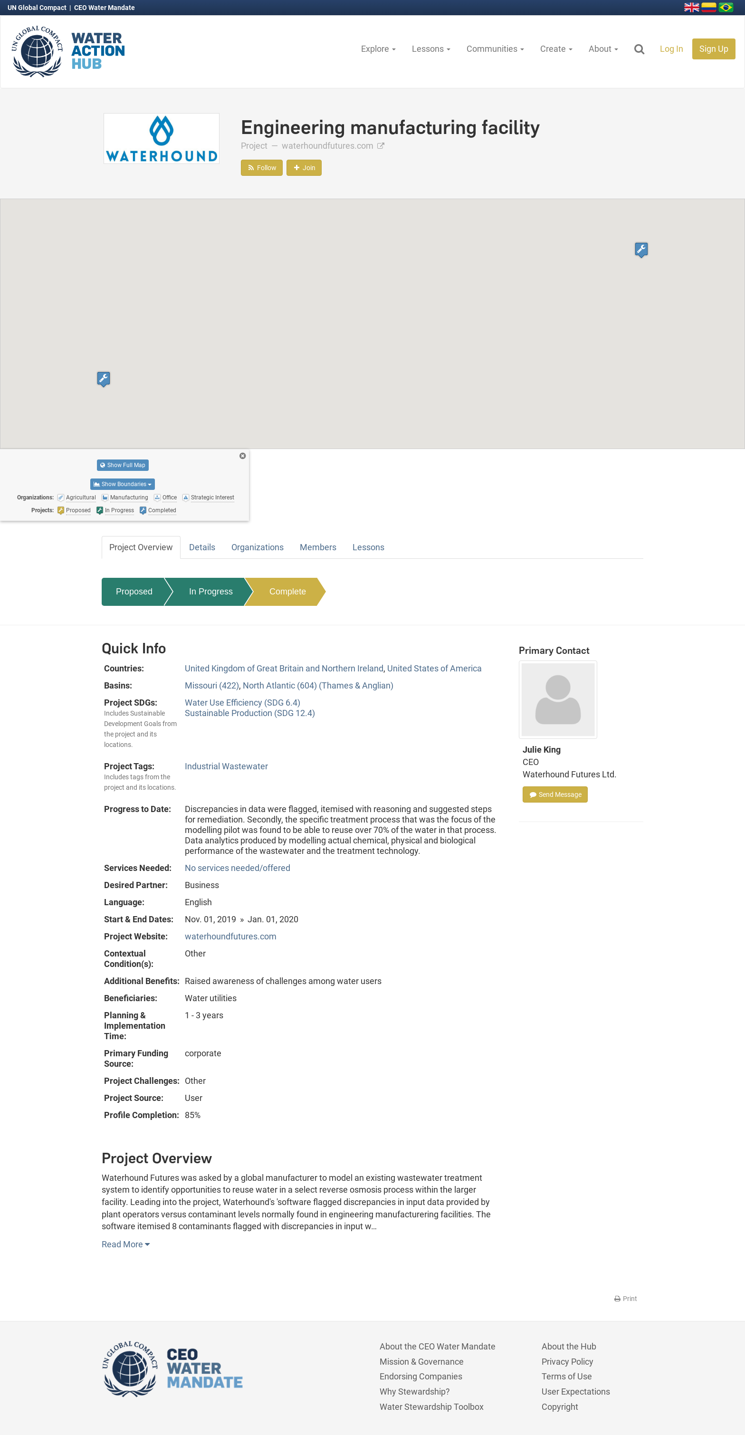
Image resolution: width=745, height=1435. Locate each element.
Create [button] (556, 49)
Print (625, 1298)
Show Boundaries (123, 484)
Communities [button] (495, 49)
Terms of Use (567, 1376)
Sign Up (713, 49)
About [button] (603, 49)
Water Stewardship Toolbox (432, 1407)
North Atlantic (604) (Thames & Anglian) (318, 685)
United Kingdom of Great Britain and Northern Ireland (284, 668)
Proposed (134, 591)
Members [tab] (318, 547)
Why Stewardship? (415, 1392)
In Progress (211, 591)
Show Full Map (122, 465)
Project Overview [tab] (141, 547)
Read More (126, 1244)
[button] (103, 379)
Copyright (560, 1407)
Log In (671, 49)
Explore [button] (378, 49)
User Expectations (576, 1392)
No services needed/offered (237, 868)
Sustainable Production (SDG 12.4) (250, 713)
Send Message (555, 794)
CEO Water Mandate (104, 7)
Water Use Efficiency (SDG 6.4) (242, 703)
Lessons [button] (431, 49)
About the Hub (569, 1346)
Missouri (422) (212, 685)
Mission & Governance (422, 1362)
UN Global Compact (38, 7)
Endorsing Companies (421, 1376)
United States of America (434, 668)
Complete (287, 591)
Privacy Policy (567, 1362)
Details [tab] (202, 547)
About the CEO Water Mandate (438, 1346)
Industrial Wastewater (226, 766)
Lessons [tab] (368, 547)
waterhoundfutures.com (333, 146)
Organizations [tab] (257, 547)
